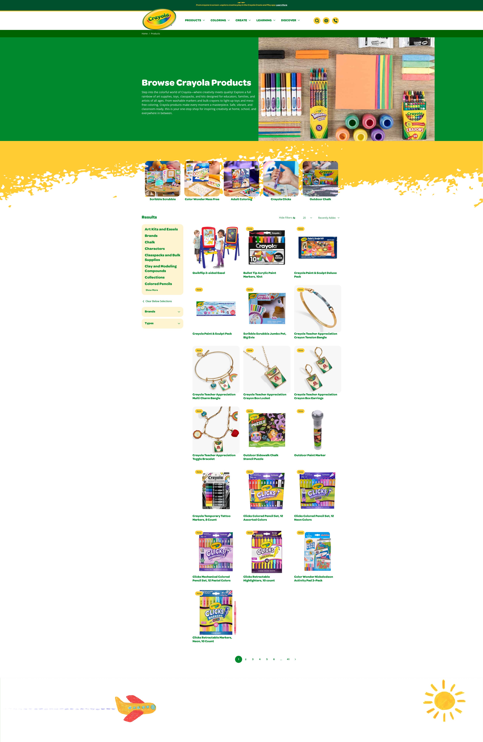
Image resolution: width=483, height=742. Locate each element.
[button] (195, 20)
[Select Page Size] (307, 218)
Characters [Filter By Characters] (155, 249)
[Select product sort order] (328, 218)
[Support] (335, 20)
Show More (152, 290)
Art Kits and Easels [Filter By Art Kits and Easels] (161, 229)
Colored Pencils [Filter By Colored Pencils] (158, 284)
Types (149, 323)
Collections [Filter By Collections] (155, 278)
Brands (150, 311)
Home (145, 33)
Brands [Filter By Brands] (151, 236)
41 (288, 659)
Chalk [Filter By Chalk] (150, 242)
